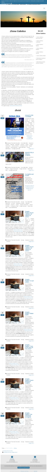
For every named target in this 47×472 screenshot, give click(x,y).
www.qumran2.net (18, 265)
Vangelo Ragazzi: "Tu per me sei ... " (29, 281)
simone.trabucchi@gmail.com (35, 462)
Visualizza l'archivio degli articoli (10, 452)
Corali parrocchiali (24, 145)
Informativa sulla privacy (6, 3)
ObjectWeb (35, 471)
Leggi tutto (31, 148)
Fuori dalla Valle (24, 143)
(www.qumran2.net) (18, 231)
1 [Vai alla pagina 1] (6, 448)
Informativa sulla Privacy (25, 471)
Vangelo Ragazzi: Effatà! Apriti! (29, 313)
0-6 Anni (13, 203)
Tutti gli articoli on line (8, 450)
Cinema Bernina (14, 147)
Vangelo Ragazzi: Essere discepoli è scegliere (29, 381)
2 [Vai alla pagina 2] (7, 448)
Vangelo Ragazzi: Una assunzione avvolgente (28, 415)
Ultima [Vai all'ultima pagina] (15, 448)
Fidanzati (12, 144)
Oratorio (22, 144)
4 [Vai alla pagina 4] (10, 448)
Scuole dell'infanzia (13, 207)
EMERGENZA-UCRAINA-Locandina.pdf (29, 137)
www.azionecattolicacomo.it (16, 105)
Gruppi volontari (22, 168)
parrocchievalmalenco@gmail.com (12, 462)
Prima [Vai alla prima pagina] (3, 448)
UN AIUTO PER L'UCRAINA (29, 116)
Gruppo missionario (14, 168)
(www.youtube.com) (17, 229)
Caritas (26, 144)
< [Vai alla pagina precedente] (5, 448)
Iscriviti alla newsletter (23, 467)
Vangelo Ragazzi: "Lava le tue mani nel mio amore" (29, 347)
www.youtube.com (17, 263)
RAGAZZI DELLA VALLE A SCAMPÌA (29, 154)
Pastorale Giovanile (15, 143)
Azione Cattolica (15, 145)
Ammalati (17, 144)
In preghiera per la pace (29, 174)
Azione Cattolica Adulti (40, 55)
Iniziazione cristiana (20, 203)
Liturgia (22, 201)
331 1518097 (35, 461)
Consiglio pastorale (16, 148)
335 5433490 (12, 461)
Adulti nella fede (22, 147)
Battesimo (8, 203)
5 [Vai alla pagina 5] (11, 448)
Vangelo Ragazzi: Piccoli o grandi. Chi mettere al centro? (29, 214)
